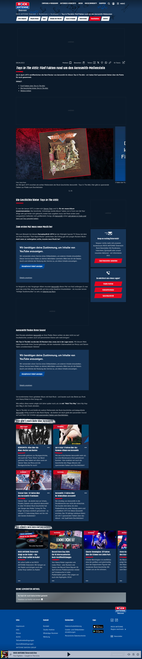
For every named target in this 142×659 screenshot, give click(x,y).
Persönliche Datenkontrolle (75, 636)
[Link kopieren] (110, 62)
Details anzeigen (26, 278)
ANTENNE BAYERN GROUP (26, 647)
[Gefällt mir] (78, 62)
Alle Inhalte (22, 18)
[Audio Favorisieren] (10, 654)
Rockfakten (95, 18)
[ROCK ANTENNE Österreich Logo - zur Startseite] (22, 6)
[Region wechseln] (118, 627)
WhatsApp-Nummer (50, 633)
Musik (80, 3)
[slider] (70, 159)
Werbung (46, 637)
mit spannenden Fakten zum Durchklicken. (52, 415)
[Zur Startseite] (120, 613)
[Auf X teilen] (98, 62)
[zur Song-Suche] (133, 654)
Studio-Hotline (48, 629)
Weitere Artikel (25, 91)
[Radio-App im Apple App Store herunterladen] (98, 626)
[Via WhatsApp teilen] (106, 62)
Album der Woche (56, 18)
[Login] (113, 4)
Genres (105, 18)
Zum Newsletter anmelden (108, 261)
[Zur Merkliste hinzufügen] (67, 62)
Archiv (18, 637)
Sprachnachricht (108, 296)
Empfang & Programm (50, 3)
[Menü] (121, 3)
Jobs (17, 629)
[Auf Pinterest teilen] (102, 62)
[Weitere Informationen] (138, 654)
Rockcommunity (91, 3)
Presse (18, 633)
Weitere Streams (118, 654)
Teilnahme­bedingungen (25, 640)
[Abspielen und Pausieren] (69, 654)
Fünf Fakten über (32, 86)
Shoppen (102, 3)
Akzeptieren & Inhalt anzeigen (32, 266)
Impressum (20, 626)
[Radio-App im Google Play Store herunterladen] (98, 631)
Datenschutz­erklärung (73, 626)
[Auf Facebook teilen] (94, 62)
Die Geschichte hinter (34, 88)
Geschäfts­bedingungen (24, 644)
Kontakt (46, 626)
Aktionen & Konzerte (68, 3)
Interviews (83, 18)
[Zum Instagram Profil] (116, 620)
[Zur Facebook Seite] (112, 620)
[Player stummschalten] (129, 654)
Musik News (34, 18)
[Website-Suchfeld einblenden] (109, 3)
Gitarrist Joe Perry (49, 291)
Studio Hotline (108, 284)
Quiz (44, 18)
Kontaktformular (108, 290)
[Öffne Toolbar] (124, 62)
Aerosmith (59, 216)
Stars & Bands (70, 18)
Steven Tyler (48, 208)
